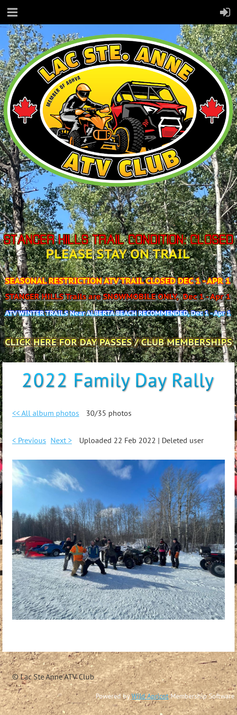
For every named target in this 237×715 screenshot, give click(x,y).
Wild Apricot (150, 696)
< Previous (29, 440)
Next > (61, 440)
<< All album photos (45, 413)
